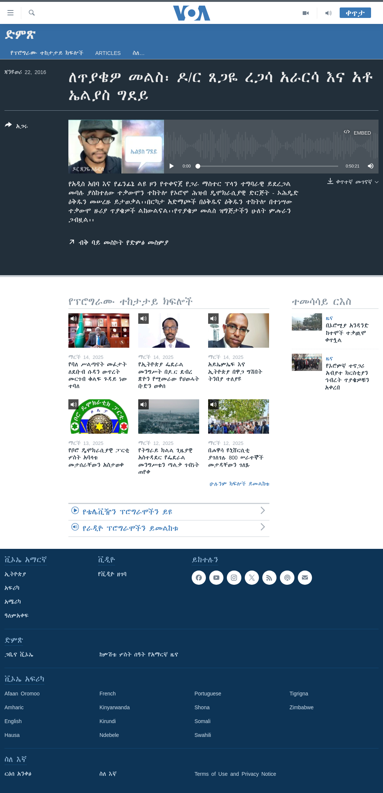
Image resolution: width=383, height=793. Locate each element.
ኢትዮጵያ (15, 574)
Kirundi (107, 721)
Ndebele (109, 735)
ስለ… (139, 53)
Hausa (11, 735)
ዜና (329, 318)
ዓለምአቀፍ (16, 615)
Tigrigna (299, 693)
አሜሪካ (12, 602)
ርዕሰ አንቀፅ (17, 774)
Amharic (14, 707)
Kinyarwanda (114, 707)
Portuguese (208, 693)
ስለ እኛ (108, 774)
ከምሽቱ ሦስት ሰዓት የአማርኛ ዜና (138, 654)
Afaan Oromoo (22, 693)
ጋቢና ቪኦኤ (18, 654)
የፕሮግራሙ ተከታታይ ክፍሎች (46, 53)
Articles (108, 53)
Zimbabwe (302, 707)
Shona (202, 707)
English (13, 721)
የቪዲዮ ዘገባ (112, 574)
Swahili (203, 735)
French (107, 693)
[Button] (16, 127)
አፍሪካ (11, 588)
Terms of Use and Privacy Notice (236, 774)
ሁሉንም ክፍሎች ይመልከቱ (239, 484)
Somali (203, 721)
